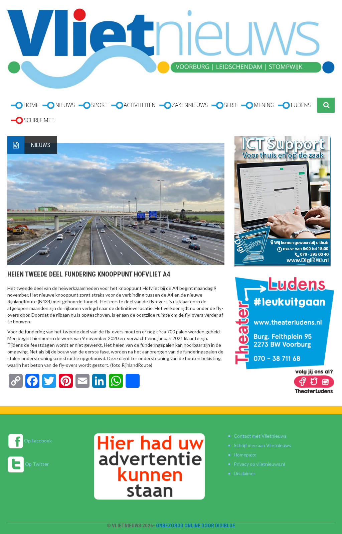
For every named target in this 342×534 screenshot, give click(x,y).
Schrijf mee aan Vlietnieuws (262, 445)
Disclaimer (244, 473)
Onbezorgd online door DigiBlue (195, 526)
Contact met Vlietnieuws (260, 436)
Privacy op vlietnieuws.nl (259, 464)
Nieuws (40, 144)
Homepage (245, 454)
